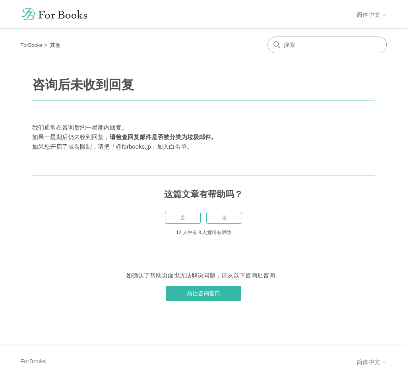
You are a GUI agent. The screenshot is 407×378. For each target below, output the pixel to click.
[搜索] (327, 45)
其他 (55, 45)
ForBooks (31, 45)
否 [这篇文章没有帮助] (224, 218)
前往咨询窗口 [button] (203, 293)
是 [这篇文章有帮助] (182, 218)
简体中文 (372, 14)
